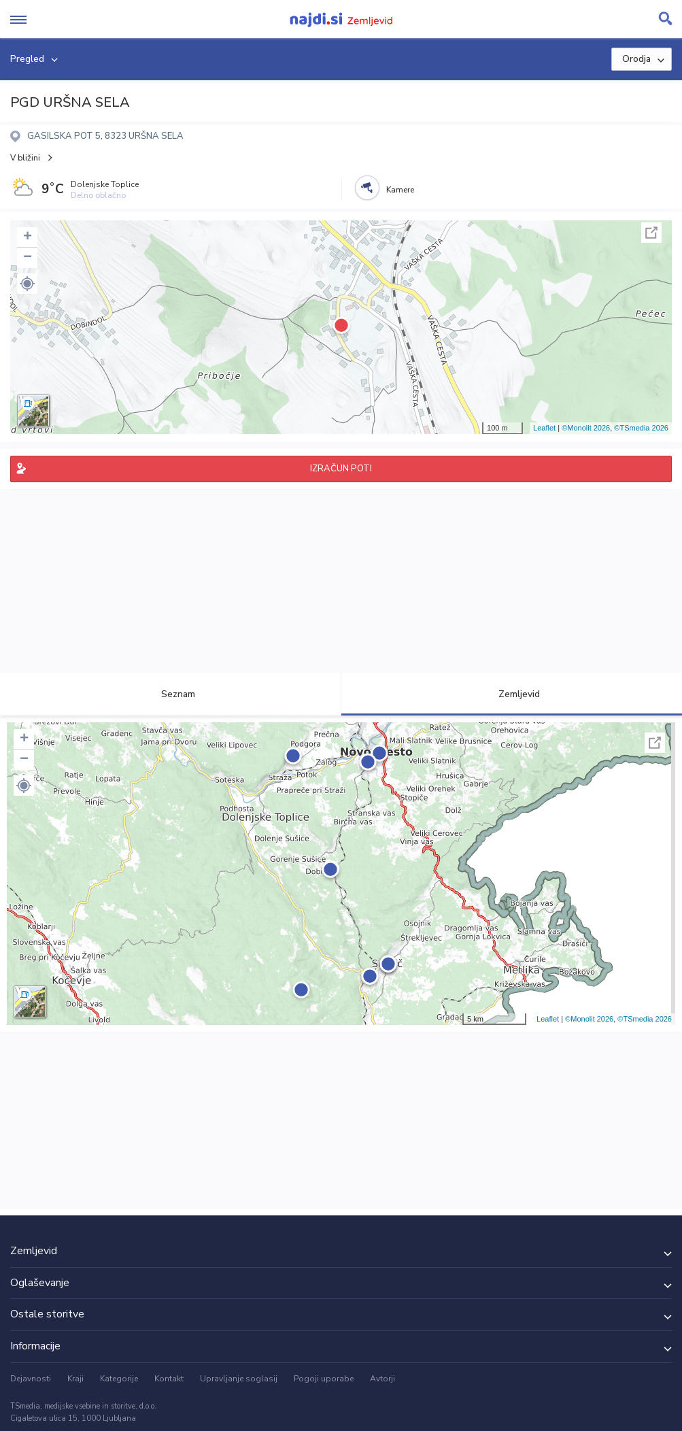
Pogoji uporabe (324, 1378)
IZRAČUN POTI (341, 468)
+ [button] (27, 237)
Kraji (75, 1378)
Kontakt (169, 1378)
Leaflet (544, 428)
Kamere (400, 189)
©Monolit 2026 (586, 428)
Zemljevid (511, 694)
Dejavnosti (30, 1378)
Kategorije (119, 1378)
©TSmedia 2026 (641, 428)
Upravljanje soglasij (238, 1378)
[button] (27, 283)
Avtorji (382, 1378)
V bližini (25, 157)
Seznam (170, 694)
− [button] (27, 258)
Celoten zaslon (651, 232)
